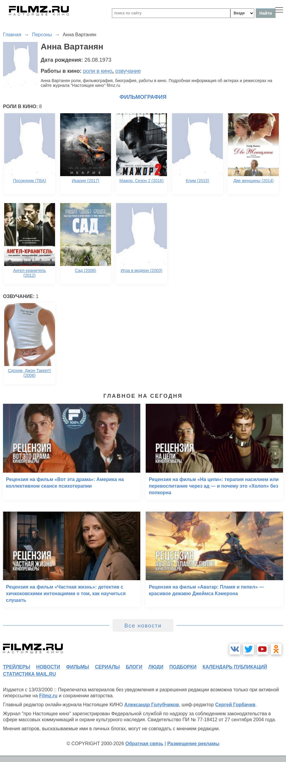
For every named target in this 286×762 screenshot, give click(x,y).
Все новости (143, 626)
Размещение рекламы (193, 743)
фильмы (77, 666)
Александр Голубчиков (151, 704)
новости (48, 666)
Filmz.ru (48, 695)
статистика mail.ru (29, 674)
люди (155, 666)
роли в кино (97, 71)
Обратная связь (144, 743)
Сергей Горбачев (235, 704)
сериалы (107, 666)
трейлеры (16, 666)
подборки (183, 666)
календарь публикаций (235, 666)
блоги (134, 666)
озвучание (128, 71)
